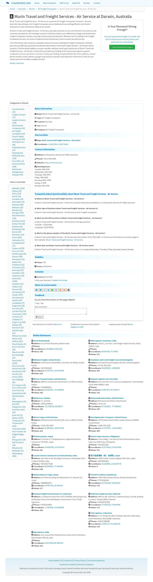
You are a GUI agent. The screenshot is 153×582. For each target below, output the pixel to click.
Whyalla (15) (17, 448)
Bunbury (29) (17, 226)
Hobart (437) (17, 295)
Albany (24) (16, 191)
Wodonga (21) (18, 450)
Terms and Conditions (96, 560)
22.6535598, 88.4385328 (53, 543)
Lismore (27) (17, 316)
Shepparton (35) (19, 407)
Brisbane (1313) (18, 221)
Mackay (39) (17, 325)
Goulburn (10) (17, 284)
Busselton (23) (18, 234)
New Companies (49, 3)
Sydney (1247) (17, 418)
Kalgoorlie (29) (18, 306)
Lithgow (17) (17, 319)
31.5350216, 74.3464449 (110, 505)
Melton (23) (17, 338)
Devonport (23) (18, 259)
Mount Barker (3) (19, 344)
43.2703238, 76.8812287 (110, 483)
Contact (97, 3)
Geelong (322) (18, 270)
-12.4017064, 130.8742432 (58, 144)
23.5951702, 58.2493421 (53, 485)
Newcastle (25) (18, 366)
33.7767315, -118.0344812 (111, 428)
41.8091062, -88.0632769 (54, 428)
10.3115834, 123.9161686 (111, 447)
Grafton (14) (17, 286)
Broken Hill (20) (18, 224)
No (42, 303)
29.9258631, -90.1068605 (54, 390)
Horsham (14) (17, 297)
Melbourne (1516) (19, 336)
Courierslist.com (21, 3)
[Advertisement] (76, 82)
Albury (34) (16, 193)
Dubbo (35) (16, 262)
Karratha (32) (17, 308)
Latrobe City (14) (19, 311)
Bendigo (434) (18, 213)
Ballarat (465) (18, 204)
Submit (39, 317)
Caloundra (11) (18, 240)
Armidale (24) (17, 199)
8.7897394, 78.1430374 (110, 390)
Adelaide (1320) (18, 188)
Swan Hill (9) (17, 415)
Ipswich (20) (17, 300)
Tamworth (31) (18, 420)
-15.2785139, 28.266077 (53, 406)
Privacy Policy (79, 560)
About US (76, 3)
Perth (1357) (17, 377)
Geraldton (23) (18, 273)
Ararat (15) (16, 196)
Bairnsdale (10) (18, 202)
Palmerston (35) (19, 368)
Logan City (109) (18, 322)
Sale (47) (15, 404)
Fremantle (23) (18, 267)
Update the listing (59, 280)
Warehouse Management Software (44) (17, 172)
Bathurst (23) (17, 207)
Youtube (80, 564)
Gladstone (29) (18, 275)
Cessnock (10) (17, 251)
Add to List (57, 324)
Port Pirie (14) (18, 390)
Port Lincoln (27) (19, 387)
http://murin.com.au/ (53, 162)
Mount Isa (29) (18, 352)
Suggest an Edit (77, 327)
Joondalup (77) (18, 303)
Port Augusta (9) (19, 385)
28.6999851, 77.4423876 (53, 466)
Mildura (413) (17, 341)
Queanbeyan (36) (19, 393)
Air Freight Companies (47, 9)
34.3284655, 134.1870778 (111, 464)
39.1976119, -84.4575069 (54, 370)
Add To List (64, 3)
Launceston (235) (19, 314)
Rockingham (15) (19, 401)
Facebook (63, 564)
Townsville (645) (19, 429)
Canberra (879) (18, 248)
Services (86, 3)
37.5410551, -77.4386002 (111, 406)
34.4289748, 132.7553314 (54, 447)
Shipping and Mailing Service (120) (18, 155)
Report (130, 324)
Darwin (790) (17, 256)
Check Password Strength (122, 47)
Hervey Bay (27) (18, 292)
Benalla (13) (17, 210)
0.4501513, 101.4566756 (110, 524)
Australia (22, 9)
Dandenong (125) (19, 254)
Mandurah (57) (18, 327)
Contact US (68, 560)
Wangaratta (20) (19, 439)
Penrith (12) (17, 374)
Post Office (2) (18, 161)
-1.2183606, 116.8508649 (54, 507)
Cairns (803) (17, 237)
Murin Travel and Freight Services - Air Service (60, 140)
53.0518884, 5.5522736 (53, 349)
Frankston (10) (18, 264)
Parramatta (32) (18, 371)
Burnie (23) (16, 232)
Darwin (32, 9)
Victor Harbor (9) (19, 431)
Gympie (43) (17, 289)
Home (36, 3)
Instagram (89, 564)
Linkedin (72, 564)
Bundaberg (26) (18, 229)
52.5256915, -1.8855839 (110, 368)
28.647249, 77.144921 (109, 351)
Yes (37, 303)
